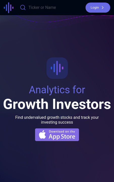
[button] (98, 8)
